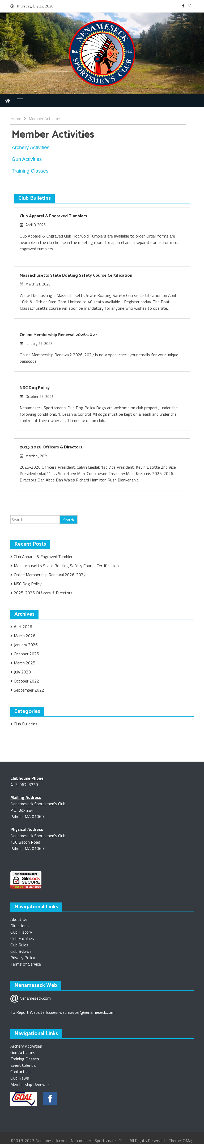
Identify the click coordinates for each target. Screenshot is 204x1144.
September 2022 (29, 690)
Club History (21, 932)
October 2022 (26, 681)
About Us (18, 919)
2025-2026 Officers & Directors (51, 447)
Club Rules (19, 945)
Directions (19, 925)
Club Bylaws (21, 951)
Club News (19, 1078)
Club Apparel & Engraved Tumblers (53, 216)
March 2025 (24, 663)
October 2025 (26, 654)
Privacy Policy (22, 957)
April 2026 (23, 626)
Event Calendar (23, 1065)
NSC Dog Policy (35, 387)
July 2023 (22, 672)
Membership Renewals (30, 1084)
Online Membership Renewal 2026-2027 (58, 334)
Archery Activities (26, 1046)
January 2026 (26, 645)
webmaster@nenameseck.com (86, 1012)
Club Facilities (22, 938)
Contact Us (20, 1071)
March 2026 (24, 635)
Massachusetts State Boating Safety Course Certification (76, 275)
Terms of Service (25, 964)
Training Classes (24, 1059)
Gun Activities (22, 1052)
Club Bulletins (25, 724)
